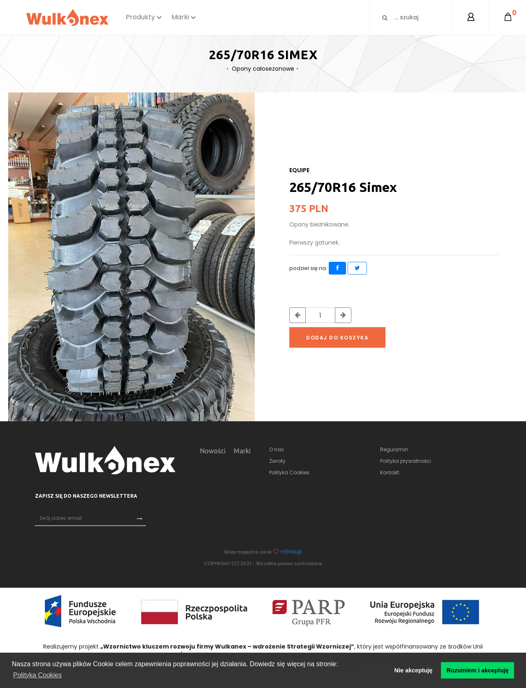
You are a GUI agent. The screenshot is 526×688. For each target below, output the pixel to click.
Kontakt (389, 472)
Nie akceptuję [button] (413, 670)
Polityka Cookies (289, 472)
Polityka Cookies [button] (37, 675)
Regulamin (394, 449)
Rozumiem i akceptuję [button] (478, 670)
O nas (276, 449)
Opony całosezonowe (263, 69)
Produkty (140, 17)
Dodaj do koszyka (337, 337)
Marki (180, 17)
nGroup (291, 551)
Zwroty (277, 460)
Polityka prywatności (405, 460)
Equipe (299, 170)
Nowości (213, 451)
